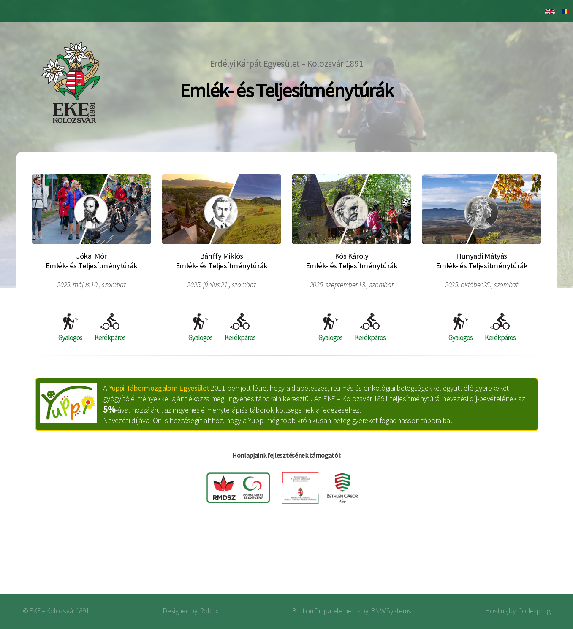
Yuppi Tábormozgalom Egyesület (159, 388)
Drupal (323, 611)
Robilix (209, 611)
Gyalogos (70, 327)
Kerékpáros (110, 327)
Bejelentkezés (529, 560)
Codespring (534, 611)
